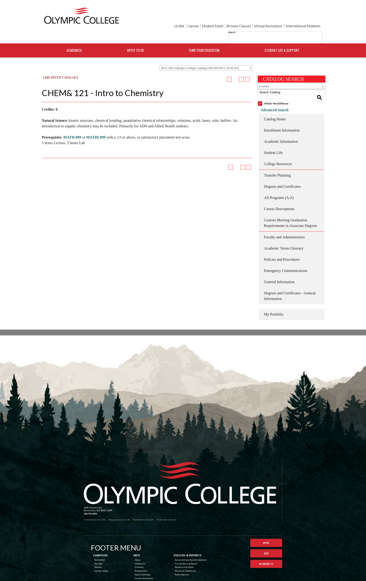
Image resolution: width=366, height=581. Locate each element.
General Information (279, 264)
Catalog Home (275, 101)
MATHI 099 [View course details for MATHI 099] (96, 125)
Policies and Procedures (282, 242)
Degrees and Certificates (282, 168)
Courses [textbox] (264, 73)
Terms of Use (215, 574)
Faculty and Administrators (284, 219)
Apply (266, 525)
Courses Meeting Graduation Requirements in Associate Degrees (290, 205)
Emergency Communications (285, 253)
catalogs (153, 579)
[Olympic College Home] (180, 465)
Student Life (273, 135)
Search (185, 16)
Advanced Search (271, 92)
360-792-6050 (90, 495)
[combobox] (206, 55)
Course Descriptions (279, 191)
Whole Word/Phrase (276, 85)
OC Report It (266, 548)
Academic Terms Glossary (283, 230)
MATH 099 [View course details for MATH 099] (72, 125)
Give (266, 536)
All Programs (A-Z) (279, 180)
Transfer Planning (277, 157)
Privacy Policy (202, 574)
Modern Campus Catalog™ (207, 579)
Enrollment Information (281, 112)
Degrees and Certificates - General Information (290, 278)
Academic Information (281, 123)
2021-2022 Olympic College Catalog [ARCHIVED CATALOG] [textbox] (200, 55)
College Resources (278, 146)
